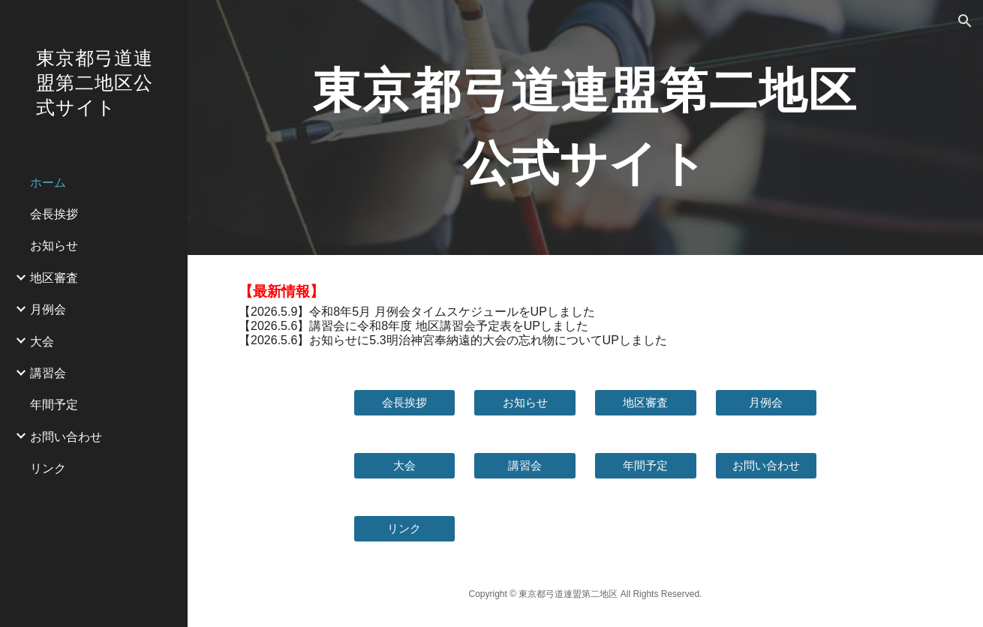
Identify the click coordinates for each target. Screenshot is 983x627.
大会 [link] (42, 341)
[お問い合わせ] (766, 466)
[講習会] (525, 466)
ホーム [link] (48, 182)
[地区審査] (645, 403)
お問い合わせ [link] (66, 436)
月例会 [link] (48, 309)
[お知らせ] (525, 403)
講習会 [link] (48, 372)
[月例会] (766, 403)
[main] (585, 127)
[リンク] (404, 529)
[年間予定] (645, 466)
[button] (965, 21)
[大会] (404, 466)
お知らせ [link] (54, 245)
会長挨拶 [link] (54, 213)
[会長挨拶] (404, 403)
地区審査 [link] (54, 277)
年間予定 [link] (54, 404)
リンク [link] (48, 467)
